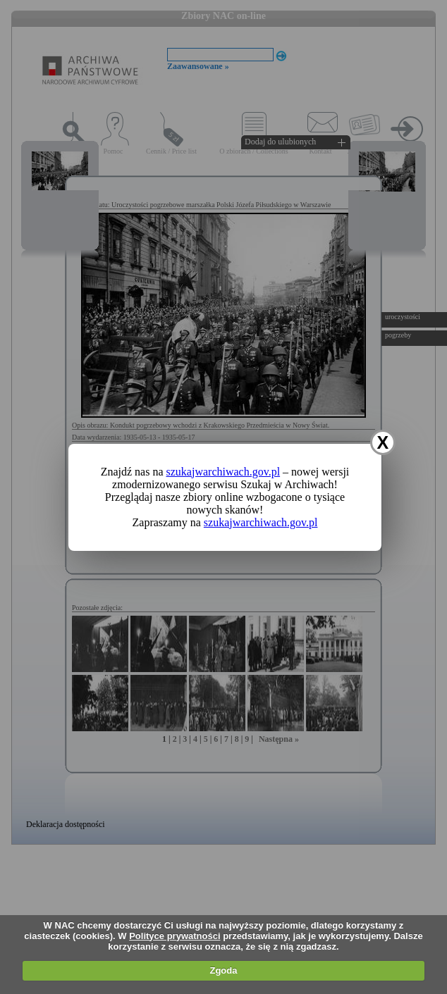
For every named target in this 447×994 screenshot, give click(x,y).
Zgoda (223, 970)
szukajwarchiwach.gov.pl (223, 472)
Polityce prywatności (174, 936)
